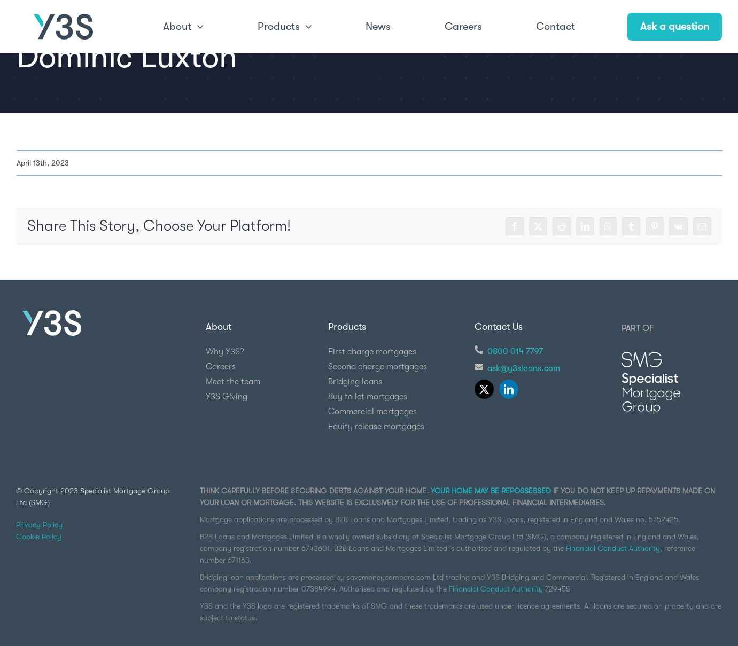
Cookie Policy (38, 536)
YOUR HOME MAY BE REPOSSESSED (491, 490)
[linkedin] (508, 389)
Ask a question (674, 26)
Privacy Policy (39, 525)
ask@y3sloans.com (523, 368)
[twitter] (484, 389)
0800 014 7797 (515, 351)
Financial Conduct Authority (613, 548)
